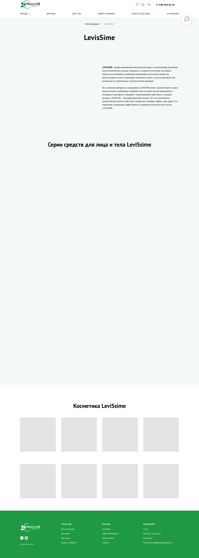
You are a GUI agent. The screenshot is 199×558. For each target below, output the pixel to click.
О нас (145, 529)
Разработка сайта (27, 544)
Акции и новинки (106, 13)
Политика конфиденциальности (157, 542)
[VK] (149, 5)
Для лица (51, 13)
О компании (173, 13)
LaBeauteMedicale (110, 533)
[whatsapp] (26, 538)
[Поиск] (137, 5)
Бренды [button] (24, 13)
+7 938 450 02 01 (165, 4)
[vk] (22, 538)
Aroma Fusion (108, 538)
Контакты (147, 538)
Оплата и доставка (140, 13)
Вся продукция (92, 24)
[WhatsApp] (143, 5)
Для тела (76, 13)
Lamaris (105, 542)
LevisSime (106, 529)
